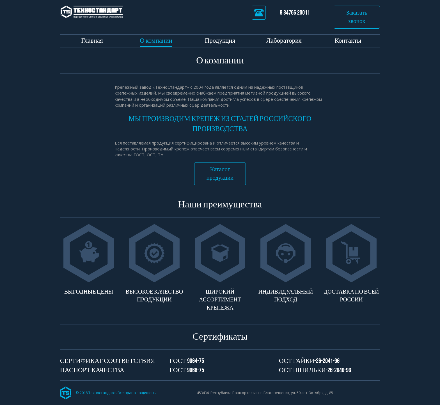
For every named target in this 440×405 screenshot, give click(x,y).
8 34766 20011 (281, 13)
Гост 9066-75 (186, 370)
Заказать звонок (356, 17)
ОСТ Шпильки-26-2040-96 (315, 370)
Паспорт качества (92, 370)
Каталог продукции (220, 173)
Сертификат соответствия (107, 361)
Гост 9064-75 (186, 361)
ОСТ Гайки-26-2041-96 (309, 361)
